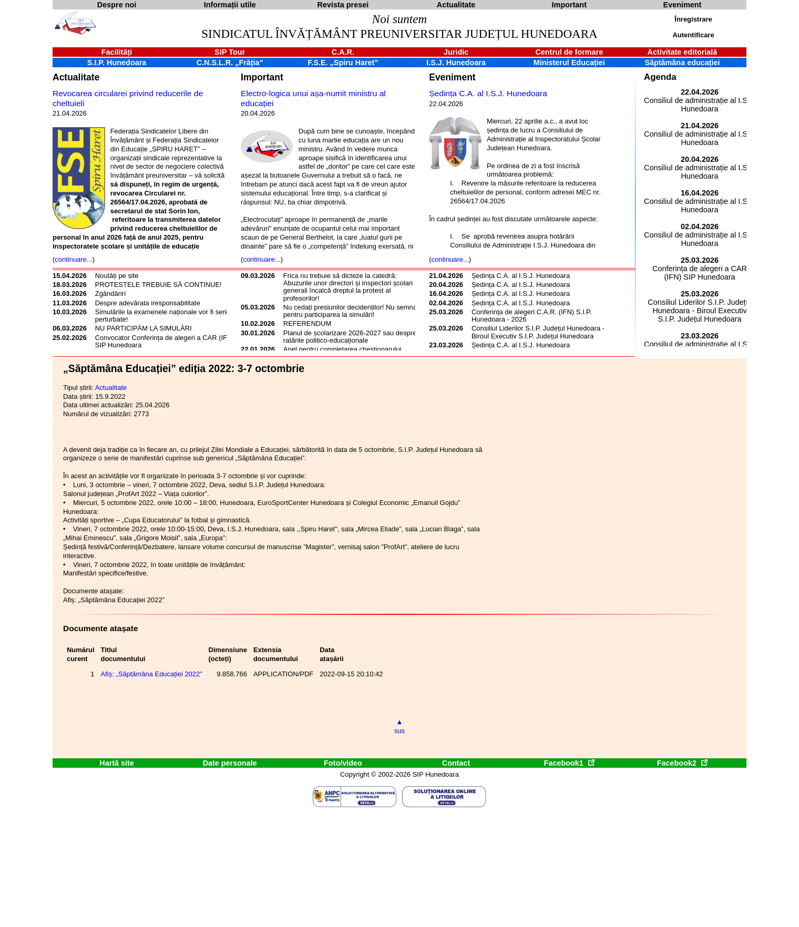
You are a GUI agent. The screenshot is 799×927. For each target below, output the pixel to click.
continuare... (73, 259)
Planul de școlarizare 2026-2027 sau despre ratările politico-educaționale (349, 336)
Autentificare (693, 35)
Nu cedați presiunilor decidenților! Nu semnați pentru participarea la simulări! (352, 310)
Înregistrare (693, 19)
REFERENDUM (307, 323)
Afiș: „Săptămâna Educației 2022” (151, 674)
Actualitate (76, 77)
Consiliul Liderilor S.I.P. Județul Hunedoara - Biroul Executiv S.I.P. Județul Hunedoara (538, 331)
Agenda (660, 77)
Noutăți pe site (117, 276)
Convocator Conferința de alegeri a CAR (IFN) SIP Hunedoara (164, 341)
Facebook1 (569, 763)
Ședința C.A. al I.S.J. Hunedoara (488, 93)
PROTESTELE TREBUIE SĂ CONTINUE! (158, 285)
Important (262, 77)
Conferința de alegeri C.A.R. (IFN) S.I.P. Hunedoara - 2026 (532, 315)
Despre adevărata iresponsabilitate (147, 303)
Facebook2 (682, 763)
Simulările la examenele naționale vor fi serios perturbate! (164, 315)
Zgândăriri (110, 293)
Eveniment (452, 77)
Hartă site (116, 763)
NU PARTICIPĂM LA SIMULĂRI (143, 328)
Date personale (230, 763)
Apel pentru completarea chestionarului (342, 349)
